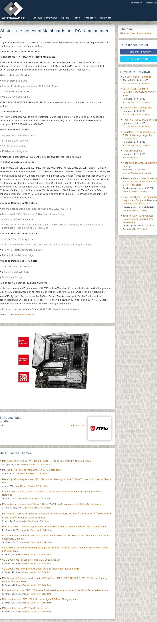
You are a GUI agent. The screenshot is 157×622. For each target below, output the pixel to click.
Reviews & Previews (45, 17)
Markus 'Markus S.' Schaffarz (35, 465)
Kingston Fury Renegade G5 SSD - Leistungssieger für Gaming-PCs (139, 135)
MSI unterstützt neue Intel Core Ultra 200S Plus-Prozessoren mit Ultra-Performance (51, 504)
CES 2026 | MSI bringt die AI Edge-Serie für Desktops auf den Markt (41, 569)
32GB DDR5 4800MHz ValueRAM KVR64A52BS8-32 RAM (139, 92)
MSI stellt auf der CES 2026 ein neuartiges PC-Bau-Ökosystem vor (40, 599)
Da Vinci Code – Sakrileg (137, 77)
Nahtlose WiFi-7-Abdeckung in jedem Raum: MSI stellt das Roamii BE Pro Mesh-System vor (54, 526)
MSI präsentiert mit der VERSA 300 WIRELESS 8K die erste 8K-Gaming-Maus (46, 461)
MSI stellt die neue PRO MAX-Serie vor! (25, 608)
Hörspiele (89, 17)
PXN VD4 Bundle (132, 151)
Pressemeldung (144, 33)
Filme (76, 17)
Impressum (136, 3)
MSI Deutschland (128, 33)
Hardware (105, 17)
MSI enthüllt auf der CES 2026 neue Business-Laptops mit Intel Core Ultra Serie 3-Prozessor (55, 590)
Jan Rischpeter (130, 158)
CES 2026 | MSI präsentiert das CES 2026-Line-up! (31, 560)
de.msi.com (78, 425)
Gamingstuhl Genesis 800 (137, 107)
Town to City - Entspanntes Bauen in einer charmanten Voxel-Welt (138, 219)
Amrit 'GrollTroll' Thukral (135, 192)
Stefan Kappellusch (24, 315)
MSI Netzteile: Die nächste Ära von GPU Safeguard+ (32, 470)
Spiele (65, 17)
